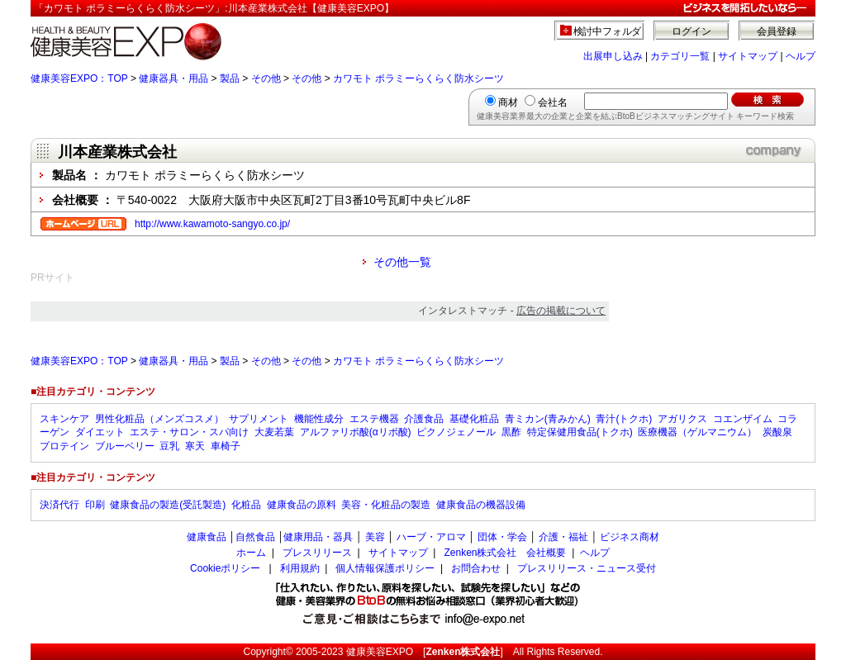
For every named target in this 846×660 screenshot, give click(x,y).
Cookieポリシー (225, 568)
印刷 (95, 504)
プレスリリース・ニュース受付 (586, 568)
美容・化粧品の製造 (385, 504)
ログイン (691, 31)
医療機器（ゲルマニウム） (697, 432)
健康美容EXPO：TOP (79, 78)
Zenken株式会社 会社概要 (505, 552)
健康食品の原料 (301, 504)
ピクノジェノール (456, 432)
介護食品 (424, 419)
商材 (508, 102)
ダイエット (100, 432)
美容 (375, 537)
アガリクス (682, 419)
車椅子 (225, 446)
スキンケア (64, 419)
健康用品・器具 (318, 537)
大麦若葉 (274, 432)
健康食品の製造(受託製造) (168, 504)
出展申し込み (613, 56)
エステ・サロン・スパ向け (189, 432)
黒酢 (511, 432)
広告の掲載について (561, 310)
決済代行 (59, 504)
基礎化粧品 (474, 419)
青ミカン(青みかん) (548, 419)
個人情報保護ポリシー (385, 568)
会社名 (553, 102)
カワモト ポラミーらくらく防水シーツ (418, 78)
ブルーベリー (124, 446)
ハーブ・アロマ (431, 537)
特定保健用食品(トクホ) (580, 432)
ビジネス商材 (629, 537)
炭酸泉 (777, 432)
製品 (230, 78)
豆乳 (169, 446)
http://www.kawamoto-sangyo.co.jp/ (212, 224)
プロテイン (64, 446)
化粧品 (246, 504)
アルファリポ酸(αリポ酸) (355, 432)
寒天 (195, 446)
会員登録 (776, 31)
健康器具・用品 (173, 78)
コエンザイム (742, 419)
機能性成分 (319, 419)
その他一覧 (402, 261)
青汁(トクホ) (624, 419)
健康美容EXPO (379, 652)
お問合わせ (476, 568)
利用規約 (300, 568)
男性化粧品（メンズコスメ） (159, 419)
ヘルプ (800, 56)
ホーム (251, 552)
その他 (266, 78)
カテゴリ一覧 (680, 56)
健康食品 (206, 537)
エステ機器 (374, 419)
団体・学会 (502, 537)
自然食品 (255, 537)
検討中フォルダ (607, 31)
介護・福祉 (563, 537)
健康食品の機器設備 (480, 504)
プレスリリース (317, 552)
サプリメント (258, 419)
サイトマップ (747, 56)
